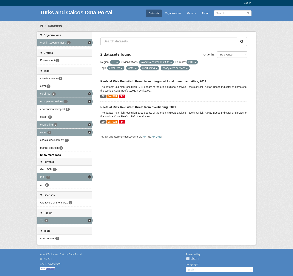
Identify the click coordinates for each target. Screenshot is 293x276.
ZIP (102, 96)
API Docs (156, 136)
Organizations (173, 13)
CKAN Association (50, 263)
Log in (247, 2)
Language (192, 264)
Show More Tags (50, 154)
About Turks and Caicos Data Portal (61, 254)
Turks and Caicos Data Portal (76, 12)
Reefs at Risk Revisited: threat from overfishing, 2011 (138, 107)
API (144, 136)
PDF (122, 96)
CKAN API (46, 259)
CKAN (192, 258)
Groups (191, 13)
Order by (208, 54)
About (205, 13)
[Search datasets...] (168, 41)
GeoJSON (112, 96)
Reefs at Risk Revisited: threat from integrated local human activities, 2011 (153, 81)
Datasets (154, 13)
